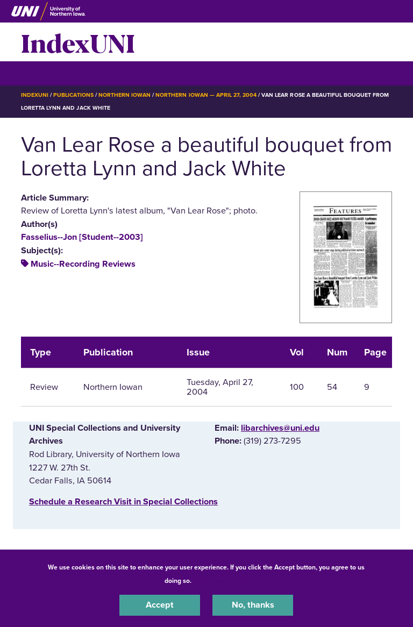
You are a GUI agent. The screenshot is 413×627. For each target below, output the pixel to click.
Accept (160, 605)
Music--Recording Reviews (83, 264)
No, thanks (253, 605)
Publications (73, 94)
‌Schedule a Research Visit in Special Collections (123, 501)
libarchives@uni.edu (280, 428)
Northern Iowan (124, 94)
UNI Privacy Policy (221, 581)
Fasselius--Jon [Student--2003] (82, 237)
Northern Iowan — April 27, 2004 (206, 94)
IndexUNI (78, 42)
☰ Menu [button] (40, 73)
